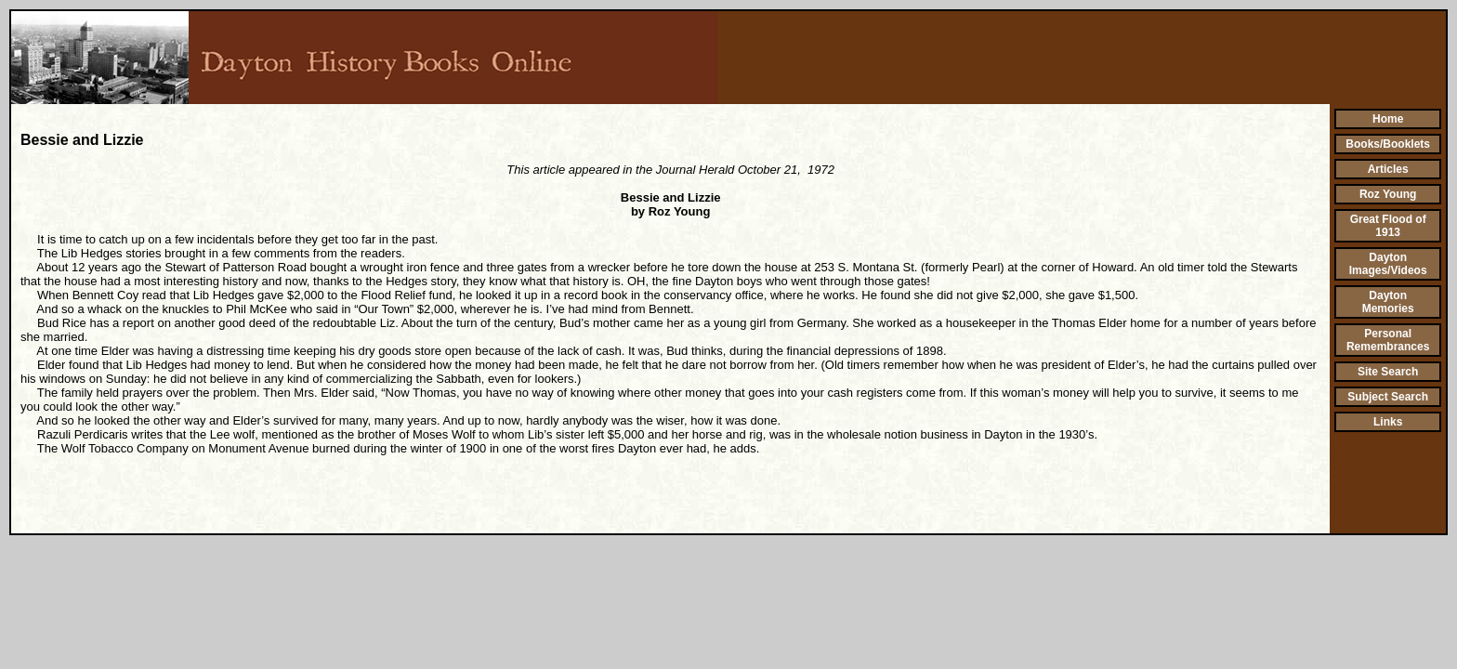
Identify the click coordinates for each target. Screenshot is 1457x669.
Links (1387, 421)
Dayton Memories (1388, 302)
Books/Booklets (1387, 144)
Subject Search (1387, 396)
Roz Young (1388, 194)
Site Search (1388, 371)
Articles (1388, 169)
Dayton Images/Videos (1388, 264)
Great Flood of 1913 (1388, 226)
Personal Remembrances (1387, 340)
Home (1387, 118)
